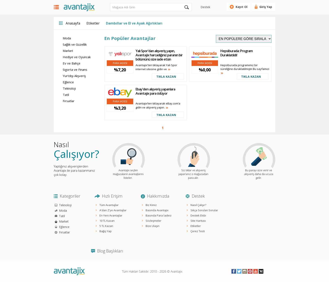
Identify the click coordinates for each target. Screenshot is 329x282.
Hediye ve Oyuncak (77, 57)
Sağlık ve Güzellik (75, 44)
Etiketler (93, 23)
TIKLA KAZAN (166, 77)
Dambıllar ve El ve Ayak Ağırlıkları (134, 23)
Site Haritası (198, 221)
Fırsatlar (68, 101)
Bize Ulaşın (152, 226)
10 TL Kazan (107, 221)
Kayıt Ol (241, 7)
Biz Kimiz (151, 205)
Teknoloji (69, 88)
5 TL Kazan (106, 226)
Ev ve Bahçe (71, 63)
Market (68, 51)
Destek (205, 7)
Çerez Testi (198, 231)
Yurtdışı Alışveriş (74, 76)
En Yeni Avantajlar (110, 215)
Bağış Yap (105, 231)
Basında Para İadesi (158, 215)
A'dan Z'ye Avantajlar (113, 210)
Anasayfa (73, 23)
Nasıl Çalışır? (198, 205)
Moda (67, 38)
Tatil (66, 95)
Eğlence (68, 82)
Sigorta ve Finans (75, 69)
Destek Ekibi (198, 215)
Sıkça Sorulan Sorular (204, 210)
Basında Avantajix (157, 210)
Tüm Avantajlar (109, 205)
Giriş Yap (265, 7)
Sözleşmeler (153, 221)
